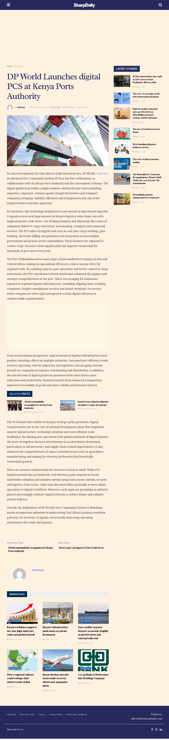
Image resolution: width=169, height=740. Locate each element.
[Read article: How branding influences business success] (122, 149)
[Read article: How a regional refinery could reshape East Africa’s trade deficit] (22, 662)
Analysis (50, 622)
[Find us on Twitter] (156, 731)
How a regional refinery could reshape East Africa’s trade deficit (20, 679)
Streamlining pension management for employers (146, 196)
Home (9, 66)
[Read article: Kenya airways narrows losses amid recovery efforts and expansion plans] (58, 662)
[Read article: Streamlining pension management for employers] (122, 199)
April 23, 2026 (85, 684)
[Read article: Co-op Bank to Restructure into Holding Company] (93, 662)
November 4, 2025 (39, 107)
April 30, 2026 (14, 640)
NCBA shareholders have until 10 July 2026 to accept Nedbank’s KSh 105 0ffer (147, 79)
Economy (19, 66)
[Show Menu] (8, 5)
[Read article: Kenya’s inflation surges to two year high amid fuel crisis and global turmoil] (22, 614)
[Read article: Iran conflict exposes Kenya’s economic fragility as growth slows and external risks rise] (93, 614)
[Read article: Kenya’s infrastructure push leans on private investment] (58, 614)
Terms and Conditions (76, 715)
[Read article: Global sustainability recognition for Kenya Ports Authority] (14, 405)
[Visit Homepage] (84, 5)
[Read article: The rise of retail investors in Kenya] (122, 134)
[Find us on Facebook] (152, 731)
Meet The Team (27, 715)
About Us (11, 715)
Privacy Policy (55, 715)
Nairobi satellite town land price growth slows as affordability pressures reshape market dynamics (145, 113)
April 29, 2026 (85, 644)
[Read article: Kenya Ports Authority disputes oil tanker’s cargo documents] (67, 405)
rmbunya (21, 107)
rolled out (101, 173)
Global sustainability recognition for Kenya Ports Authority (38, 405)
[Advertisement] (84, 38)
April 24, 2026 (14, 688)
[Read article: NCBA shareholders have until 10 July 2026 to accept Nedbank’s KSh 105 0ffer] (122, 81)
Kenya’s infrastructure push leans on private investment (55, 632)
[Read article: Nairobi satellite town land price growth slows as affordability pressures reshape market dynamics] (122, 113)
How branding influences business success (144, 146)
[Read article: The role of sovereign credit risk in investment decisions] (122, 98)
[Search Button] (160, 5)
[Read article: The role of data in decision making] (122, 164)
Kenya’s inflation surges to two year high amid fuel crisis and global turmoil (22, 632)
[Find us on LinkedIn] (161, 731)
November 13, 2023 (87, 409)
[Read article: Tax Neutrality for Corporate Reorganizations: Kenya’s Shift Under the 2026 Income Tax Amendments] (122, 179)
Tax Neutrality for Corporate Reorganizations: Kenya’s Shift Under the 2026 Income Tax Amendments (147, 179)
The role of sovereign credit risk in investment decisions (146, 95)
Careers (42, 715)
